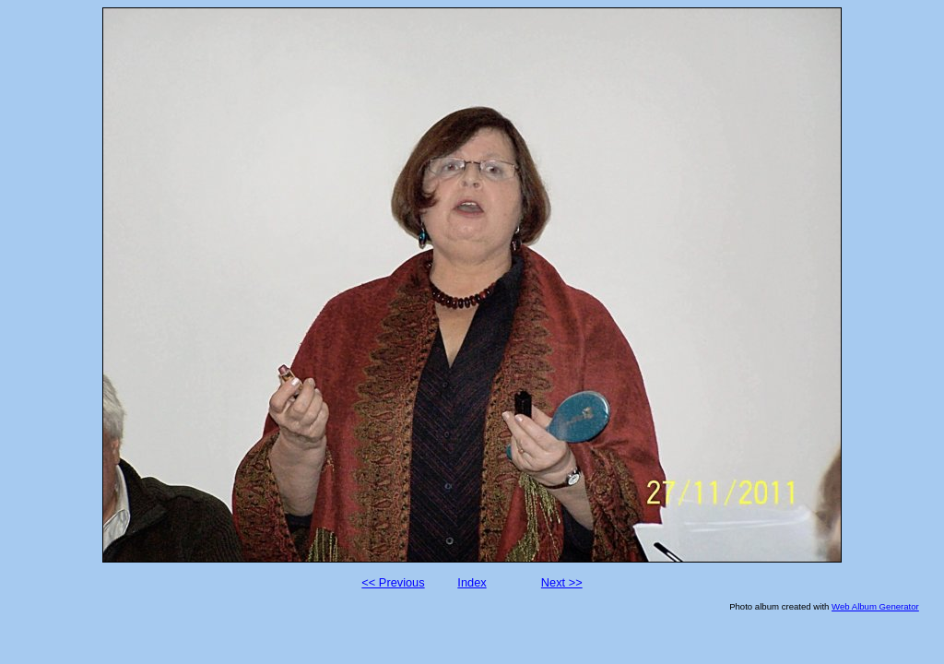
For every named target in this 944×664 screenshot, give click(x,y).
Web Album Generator (875, 606)
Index (471, 582)
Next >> (562, 582)
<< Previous (392, 582)
